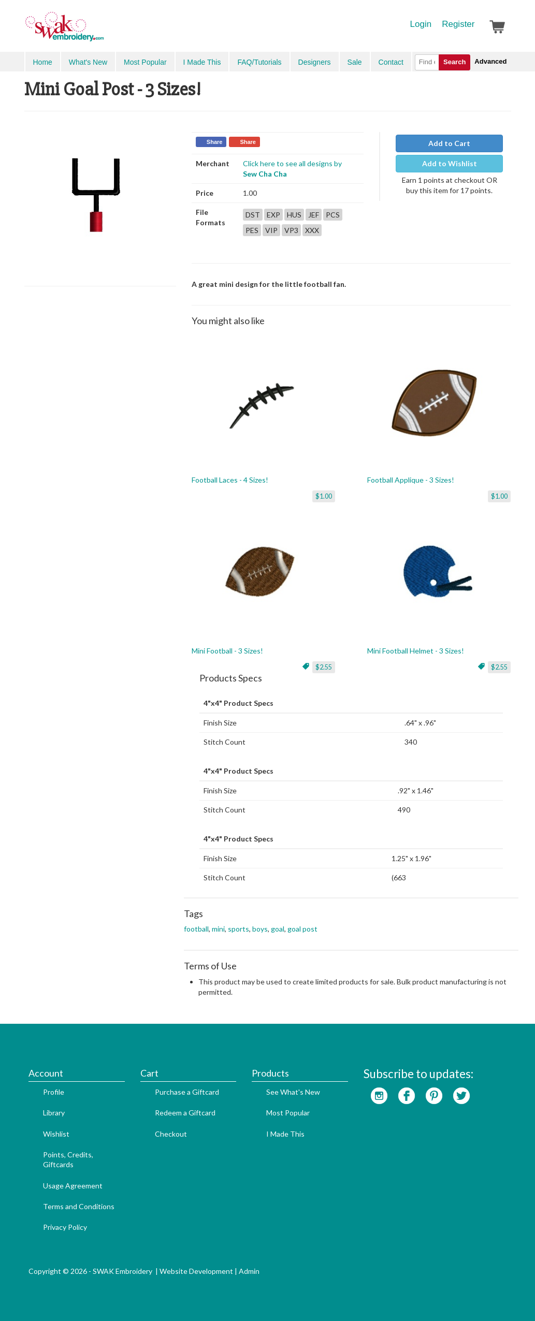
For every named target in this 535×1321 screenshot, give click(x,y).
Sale (355, 62)
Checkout (171, 1133)
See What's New (293, 1091)
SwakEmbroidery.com (102, 31)
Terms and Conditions (78, 1206)
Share (215, 142)
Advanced (490, 61)
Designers (314, 62)
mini (218, 928)
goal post (302, 928)
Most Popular (145, 62)
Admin (249, 1271)
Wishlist (56, 1133)
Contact (391, 62)
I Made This (202, 62)
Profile (53, 1091)
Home (42, 62)
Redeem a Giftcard (185, 1112)
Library (54, 1112)
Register (458, 24)
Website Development (196, 1271)
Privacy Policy (65, 1227)
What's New (88, 62)
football (196, 928)
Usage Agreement (73, 1185)
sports (238, 928)
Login (421, 24)
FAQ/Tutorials (259, 62)
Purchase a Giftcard (187, 1091)
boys (260, 928)
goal (277, 928)
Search (454, 62)
